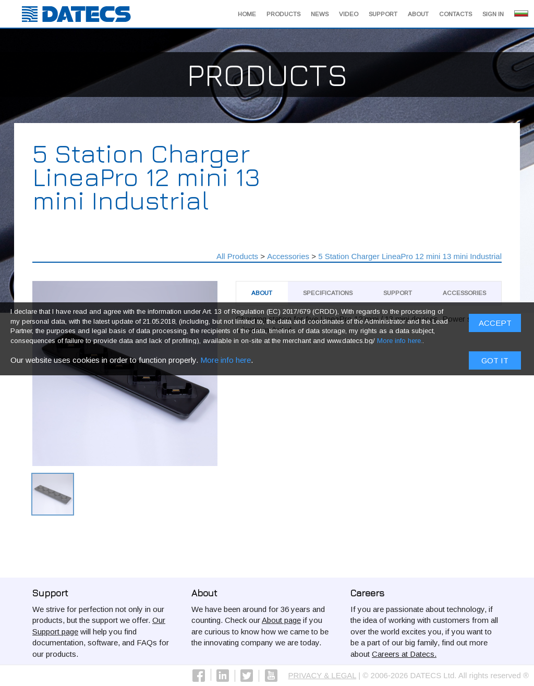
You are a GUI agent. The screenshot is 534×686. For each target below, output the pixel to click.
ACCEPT (495, 326)
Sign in (493, 14)
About (418, 14)
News (320, 14)
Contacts (455, 14)
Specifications (328, 293)
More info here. (399, 344)
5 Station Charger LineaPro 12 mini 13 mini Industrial (410, 256)
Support (383, 14)
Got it (494, 363)
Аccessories (288, 256)
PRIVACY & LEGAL (322, 675)
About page (281, 620)
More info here (225, 362)
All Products (237, 256)
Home (247, 14)
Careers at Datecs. (404, 654)
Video (348, 14)
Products (283, 14)
